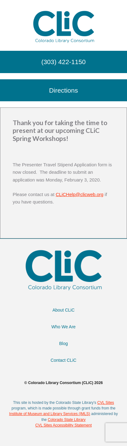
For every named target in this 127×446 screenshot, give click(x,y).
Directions (63, 90)
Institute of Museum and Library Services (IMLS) (49, 414)
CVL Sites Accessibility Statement (63, 425)
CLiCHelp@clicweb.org (79, 194)
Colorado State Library (67, 420)
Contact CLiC (63, 360)
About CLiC (64, 310)
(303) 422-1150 (63, 61)
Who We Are (63, 326)
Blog (63, 343)
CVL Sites (105, 402)
